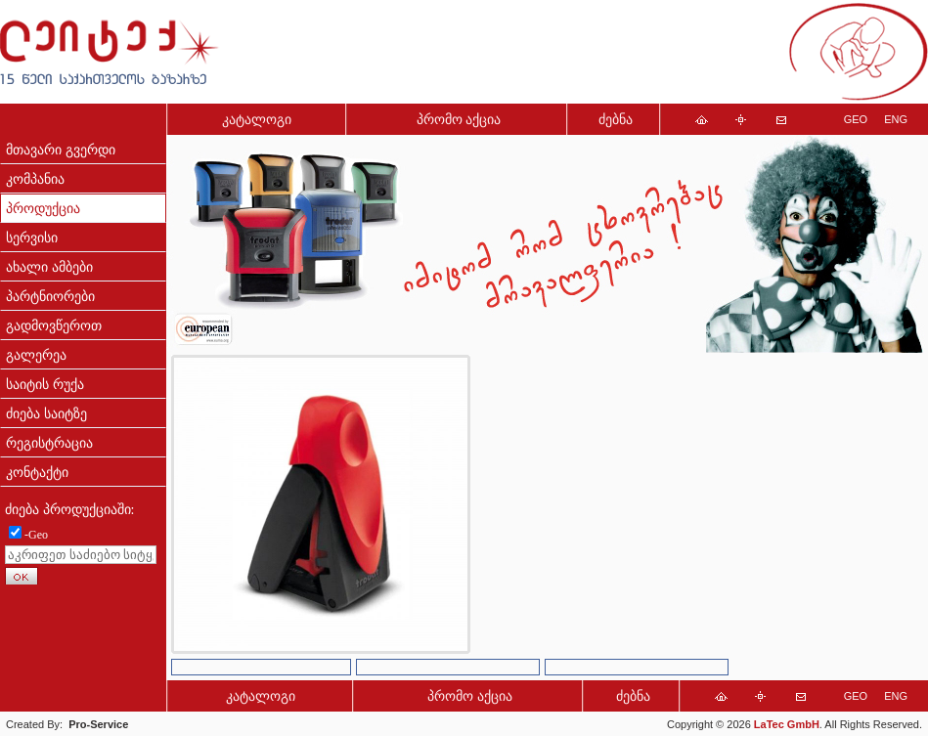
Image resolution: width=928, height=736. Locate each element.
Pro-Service (98, 724)
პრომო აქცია (459, 119)
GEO (855, 119)
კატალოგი (256, 119)
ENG (895, 119)
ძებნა (615, 119)
